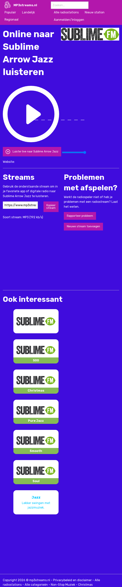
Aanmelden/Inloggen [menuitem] (69, 20)
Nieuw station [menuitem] (94, 12)
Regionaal (11, 19)
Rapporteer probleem (80, 215)
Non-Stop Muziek (63, 584)
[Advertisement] (47, 260)
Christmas (85, 584)
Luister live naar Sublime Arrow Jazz (32, 151)
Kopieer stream (51, 207)
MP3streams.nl (25, 5)
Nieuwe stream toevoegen (83, 226)
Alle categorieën (36, 584)
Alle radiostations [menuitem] (66, 12)
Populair (10, 12)
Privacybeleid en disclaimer (72, 580)
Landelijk (28, 12)
